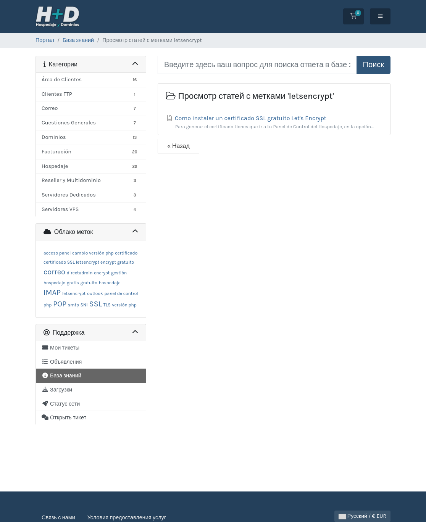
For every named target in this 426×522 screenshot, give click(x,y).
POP (59, 304)
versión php (124, 305)
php (48, 305)
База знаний (78, 40)
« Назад (178, 146)
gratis (73, 282)
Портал (45, 40)
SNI (84, 305)
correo (54, 271)
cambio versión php (92, 253)
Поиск (373, 64)
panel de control (121, 293)
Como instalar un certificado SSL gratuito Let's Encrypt (274, 122)
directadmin (80, 273)
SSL (95, 304)
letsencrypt (74, 293)
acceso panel (57, 253)
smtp (73, 305)
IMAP (52, 292)
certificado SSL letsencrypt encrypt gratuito (89, 262)
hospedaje (110, 282)
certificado (126, 253)
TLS (107, 305)
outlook (95, 293)
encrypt (102, 273)
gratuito (89, 282)
